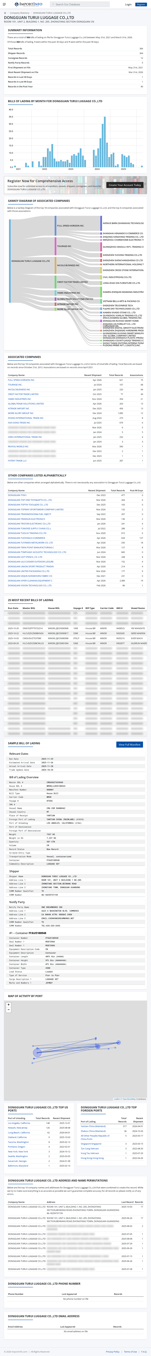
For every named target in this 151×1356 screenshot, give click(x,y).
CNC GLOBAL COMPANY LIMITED (119, 335)
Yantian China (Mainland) (93, 1126)
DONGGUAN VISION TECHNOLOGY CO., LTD (30, 585)
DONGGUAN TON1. (17, 495)
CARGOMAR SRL (111, 325)
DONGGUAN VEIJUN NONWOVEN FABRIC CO (30, 575)
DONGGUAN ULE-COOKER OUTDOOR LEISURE (31, 561)
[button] (8, 1005)
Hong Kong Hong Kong (92, 1158)
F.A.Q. (144, 1351)
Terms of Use (130, 1351)
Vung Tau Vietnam (90, 1153)
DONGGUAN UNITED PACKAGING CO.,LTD (28, 571)
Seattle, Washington (18, 1156)
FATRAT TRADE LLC (17, 460)
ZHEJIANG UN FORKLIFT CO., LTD (119, 323)
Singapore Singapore (91, 1143)
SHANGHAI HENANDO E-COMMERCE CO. (123, 233)
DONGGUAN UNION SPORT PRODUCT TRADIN (31, 566)
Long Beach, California (19, 1132)
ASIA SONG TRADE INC (19, 422)
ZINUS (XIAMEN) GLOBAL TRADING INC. (122, 317)
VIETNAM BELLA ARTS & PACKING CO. (121, 301)
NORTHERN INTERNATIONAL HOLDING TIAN (125, 264)
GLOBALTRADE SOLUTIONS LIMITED (75, 298)
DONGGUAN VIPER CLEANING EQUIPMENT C (30, 580)
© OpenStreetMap (128, 1099)
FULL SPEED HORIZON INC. (70, 225)
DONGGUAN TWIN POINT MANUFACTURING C (31, 547)
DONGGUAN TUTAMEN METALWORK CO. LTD (30, 542)
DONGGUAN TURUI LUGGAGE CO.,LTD (31, 260)
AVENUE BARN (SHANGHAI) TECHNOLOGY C (125, 223)
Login (128, 4)
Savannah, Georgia (17, 1161)
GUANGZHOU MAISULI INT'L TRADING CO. (124, 246)
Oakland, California (17, 1137)
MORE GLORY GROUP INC (70, 309)
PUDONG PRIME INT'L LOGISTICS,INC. (121, 345)
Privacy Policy (113, 1351)
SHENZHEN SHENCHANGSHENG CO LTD (123, 260)
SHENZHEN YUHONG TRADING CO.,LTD (122, 254)
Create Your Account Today (125, 185)
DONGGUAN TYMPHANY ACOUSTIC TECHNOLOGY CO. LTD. (37, 552)
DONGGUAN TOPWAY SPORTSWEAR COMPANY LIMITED (36, 509)
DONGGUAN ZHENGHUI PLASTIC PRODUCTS (125, 337)
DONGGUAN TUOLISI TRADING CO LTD (27, 533)
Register (141, 4)
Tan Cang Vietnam (90, 1148)
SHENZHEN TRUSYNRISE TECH (118, 305)
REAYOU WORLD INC (18, 446)
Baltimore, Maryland (18, 1165)
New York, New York (18, 1151)
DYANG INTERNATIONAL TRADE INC (26, 417)
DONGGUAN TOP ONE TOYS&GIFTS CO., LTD (30, 499)
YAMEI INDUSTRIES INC (68, 292)
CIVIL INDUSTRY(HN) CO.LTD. (117, 277)
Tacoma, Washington (18, 1142)
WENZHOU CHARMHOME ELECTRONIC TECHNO (127, 239)
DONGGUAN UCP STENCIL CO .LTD (25, 556)
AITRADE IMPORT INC (67, 304)
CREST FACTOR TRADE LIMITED (72, 281)
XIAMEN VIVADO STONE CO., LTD (119, 312)
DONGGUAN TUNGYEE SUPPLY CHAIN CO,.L (29, 528)
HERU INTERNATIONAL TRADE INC (25, 436)
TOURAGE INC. (64, 246)
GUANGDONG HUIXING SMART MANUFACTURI (126, 333)
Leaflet (116, 1099)
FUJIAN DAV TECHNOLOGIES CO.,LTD (121, 308)
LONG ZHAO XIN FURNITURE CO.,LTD (121, 282)
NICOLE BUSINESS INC (68, 265)
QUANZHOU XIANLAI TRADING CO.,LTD (122, 315)
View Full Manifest (129, 744)
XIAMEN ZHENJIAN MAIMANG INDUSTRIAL (124, 291)
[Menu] (4, 4)
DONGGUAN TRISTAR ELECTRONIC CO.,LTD (29, 523)
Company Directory (19, 12)
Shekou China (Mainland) (93, 1131)
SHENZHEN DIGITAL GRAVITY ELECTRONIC (124, 327)
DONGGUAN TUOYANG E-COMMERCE (26, 537)
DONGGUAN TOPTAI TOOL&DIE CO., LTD (28, 504)
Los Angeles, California (19, 1123)
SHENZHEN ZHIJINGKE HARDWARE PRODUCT (125, 330)
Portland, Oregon (16, 1146)
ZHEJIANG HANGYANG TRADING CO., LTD (123, 236)
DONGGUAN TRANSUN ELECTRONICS (26, 518)
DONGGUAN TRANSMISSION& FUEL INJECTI (29, 514)
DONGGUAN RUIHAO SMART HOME (121, 320)
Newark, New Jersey (18, 1127)
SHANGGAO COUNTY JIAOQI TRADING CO (123, 340)
